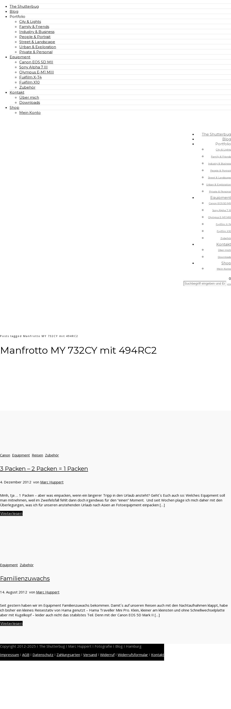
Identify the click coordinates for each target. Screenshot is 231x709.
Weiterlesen (11, 513)
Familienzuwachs (25, 578)
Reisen (37, 455)
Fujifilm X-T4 (30, 77)
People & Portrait (35, 36)
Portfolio (17, 16)
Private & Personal (35, 52)
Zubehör (27, 87)
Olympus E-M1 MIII (36, 72)
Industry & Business (36, 31)
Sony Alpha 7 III (33, 67)
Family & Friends (34, 26)
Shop (14, 107)
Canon (5, 455)
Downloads (29, 102)
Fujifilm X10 (29, 82)
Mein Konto (30, 112)
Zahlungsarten (68, 654)
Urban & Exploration (37, 47)
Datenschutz (42, 654)
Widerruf (107, 654)
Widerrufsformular (133, 654)
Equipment (20, 57)
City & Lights (30, 21)
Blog (14, 11)
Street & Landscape (37, 41)
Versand (90, 654)
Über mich (29, 97)
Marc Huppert (52, 482)
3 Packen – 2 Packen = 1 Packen (44, 468)
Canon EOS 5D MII (36, 62)
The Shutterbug (24, 6)
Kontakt (17, 92)
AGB (25, 654)
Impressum (9, 654)
